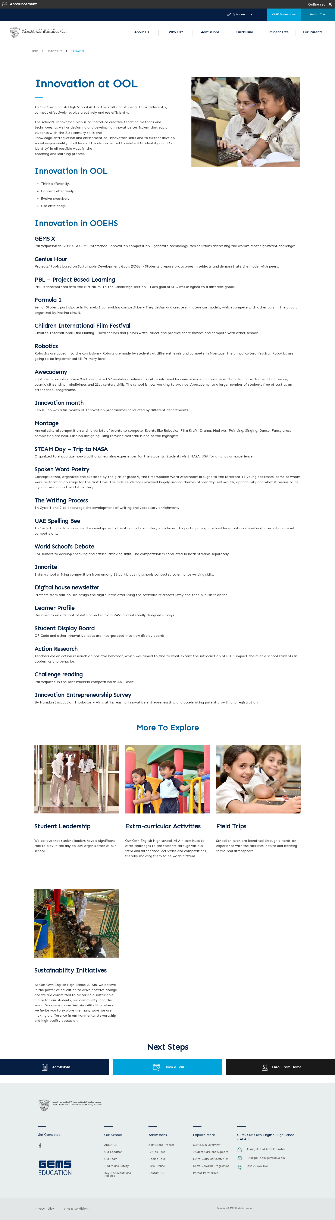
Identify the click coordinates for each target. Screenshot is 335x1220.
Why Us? (176, 32)
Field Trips (231, 826)
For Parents (312, 32)
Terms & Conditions (75, 1208)
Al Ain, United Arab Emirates (266, 1149)
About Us (141, 32)
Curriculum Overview (206, 1144)
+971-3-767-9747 (257, 1166)
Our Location (113, 1152)
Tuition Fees (156, 1152)
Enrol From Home (286, 1067)
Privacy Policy (44, 1208)
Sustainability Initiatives (70, 970)
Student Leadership (62, 826)
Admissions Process (161, 1144)
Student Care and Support (210, 1152)
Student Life (278, 32)
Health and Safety (116, 1166)
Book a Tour (318, 14)
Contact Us (155, 1173)
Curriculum (244, 32)
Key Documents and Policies (117, 1174)
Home (35, 51)
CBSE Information (283, 14)
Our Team (110, 1159)
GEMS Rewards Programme (211, 1166)
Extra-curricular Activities (163, 826)
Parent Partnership (205, 1173)
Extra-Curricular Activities (210, 1159)
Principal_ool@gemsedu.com (266, 1157)
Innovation (78, 51)
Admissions (210, 32)
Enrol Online (156, 1166)
